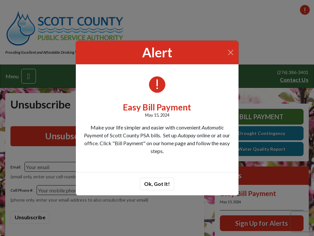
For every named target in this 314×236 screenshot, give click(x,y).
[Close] (230, 52)
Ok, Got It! (157, 184)
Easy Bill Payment (157, 107)
